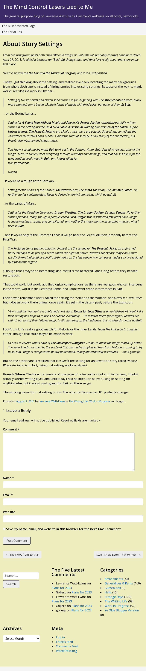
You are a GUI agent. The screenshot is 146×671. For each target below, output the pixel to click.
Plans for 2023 (62, 588)
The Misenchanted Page (18, 26)
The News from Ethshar (22, 554)
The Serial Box (11, 32)
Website (9, 512)
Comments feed (67, 646)
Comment (11, 429)
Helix (108, 592)
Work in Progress (99, 401)
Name (8, 478)
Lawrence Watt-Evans (52, 401)
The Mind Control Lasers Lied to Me (48, 6)
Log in (60, 637)
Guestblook (113, 588)
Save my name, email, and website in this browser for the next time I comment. (63, 529)
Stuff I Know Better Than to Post (118, 554)
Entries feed (64, 642)
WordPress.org (66, 651)
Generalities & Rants (119, 583)
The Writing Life (78, 401)
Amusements (114, 579)
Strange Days (114, 597)
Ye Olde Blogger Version (122, 610)
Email (8, 495)
